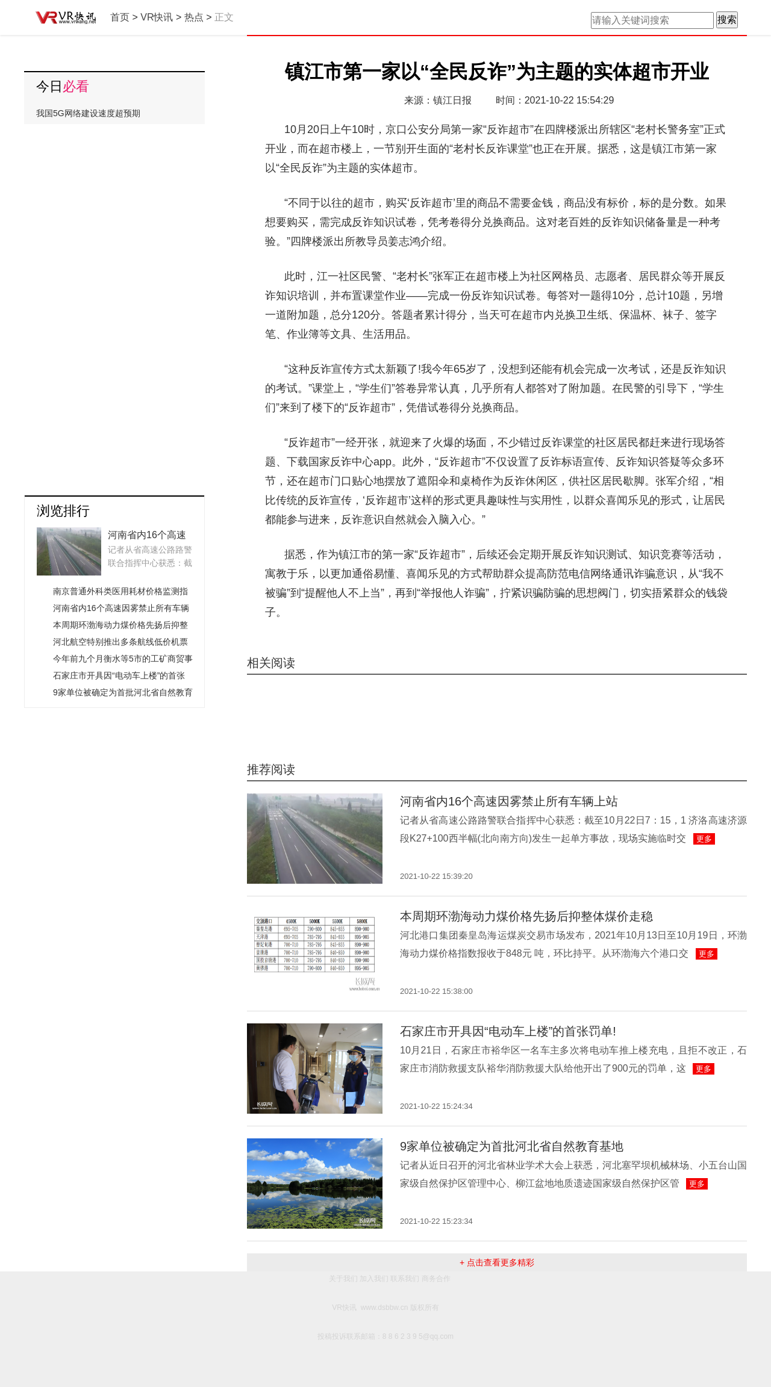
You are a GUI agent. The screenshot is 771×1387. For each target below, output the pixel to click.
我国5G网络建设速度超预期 (88, 113)
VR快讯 (156, 17)
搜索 (727, 19)
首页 (120, 17)
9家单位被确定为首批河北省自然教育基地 (511, 1146)
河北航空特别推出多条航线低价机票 (120, 642)
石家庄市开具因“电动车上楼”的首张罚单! (508, 1031)
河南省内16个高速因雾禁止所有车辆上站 (509, 801)
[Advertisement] (114, 305)
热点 (194, 17)
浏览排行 (63, 510)
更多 (704, 838)
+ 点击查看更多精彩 (497, 1262)
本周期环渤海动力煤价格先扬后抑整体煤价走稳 (526, 916)
